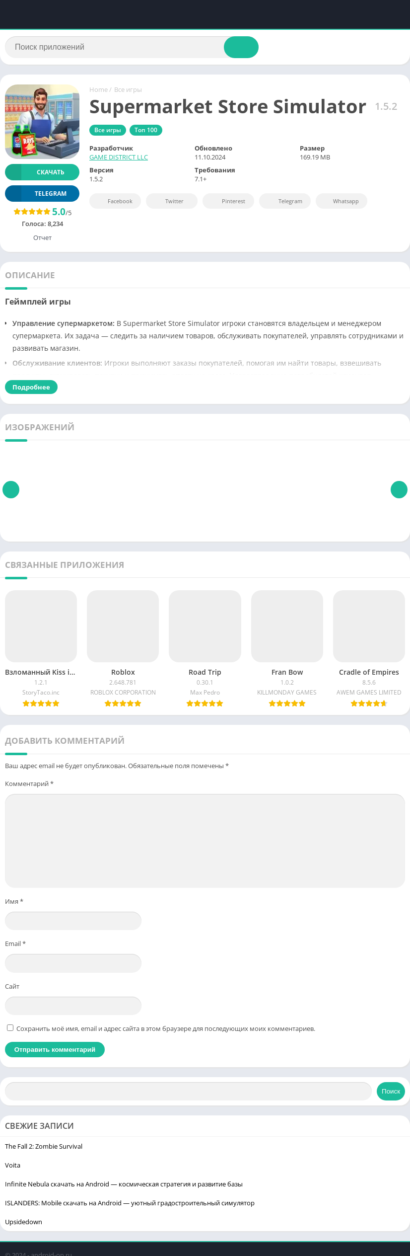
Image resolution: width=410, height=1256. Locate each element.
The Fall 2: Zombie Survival (43, 1148)
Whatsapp (340, 203)
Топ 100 (146, 132)
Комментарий (29, 785)
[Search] (132, 48)
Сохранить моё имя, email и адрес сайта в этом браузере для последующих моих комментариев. (165, 1030)
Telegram (283, 203)
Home (98, 91)
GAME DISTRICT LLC (118, 159)
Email (15, 945)
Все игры (128, 91)
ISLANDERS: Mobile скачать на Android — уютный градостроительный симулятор (130, 1204)
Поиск (391, 1093)
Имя (14, 903)
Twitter (168, 203)
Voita (12, 1167)
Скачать (35, 174)
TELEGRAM (36, 195)
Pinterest (226, 203)
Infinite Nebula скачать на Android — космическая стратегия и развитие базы (124, 1185)
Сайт (12, 988)
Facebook (114, 203)
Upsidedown (23, 1223)
